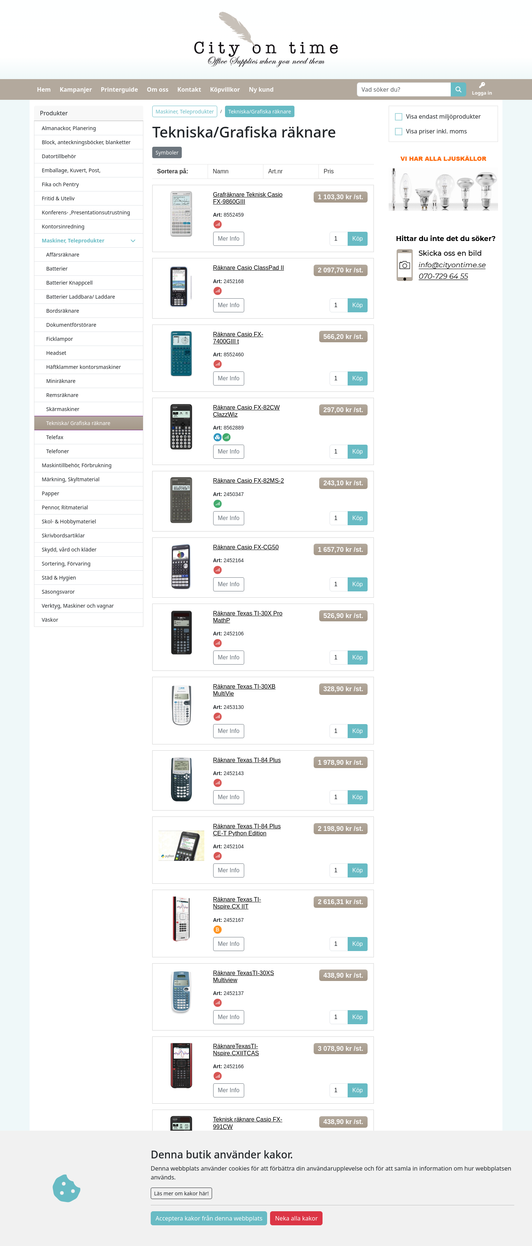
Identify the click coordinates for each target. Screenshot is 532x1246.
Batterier (57, 268)
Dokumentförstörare (71, 324)
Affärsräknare (62, 254)
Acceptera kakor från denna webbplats (209, 1218)
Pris (329, 171)
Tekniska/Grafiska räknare (259, 111)
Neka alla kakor (296, 1218)
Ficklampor (59, 338)
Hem (44, 89)
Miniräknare (60, 380)
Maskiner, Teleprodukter (185, 111)
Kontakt (189, 89)
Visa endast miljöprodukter (443, 116)
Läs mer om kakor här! (181, 1193)
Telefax (54, 437)
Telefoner (57, 451)
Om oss (157, 89)
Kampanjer (75, 89)
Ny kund (261, 89)
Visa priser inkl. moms (436, 131)
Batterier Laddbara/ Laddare (80, 296)
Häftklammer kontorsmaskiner (83, 366)
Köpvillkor (225, 89)
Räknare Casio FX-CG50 (246, 547)
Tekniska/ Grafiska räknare (78, 423)
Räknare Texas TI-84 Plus (247, 760)
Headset (56, 352)
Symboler (167, 152)
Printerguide (119, 89)
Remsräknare (62, 394)
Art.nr (275, 171)
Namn (221, 171)
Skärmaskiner (62, 408)
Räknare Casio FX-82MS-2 (248, 481)
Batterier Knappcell (69, 282)
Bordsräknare (62, 310)
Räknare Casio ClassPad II (248, 268)
